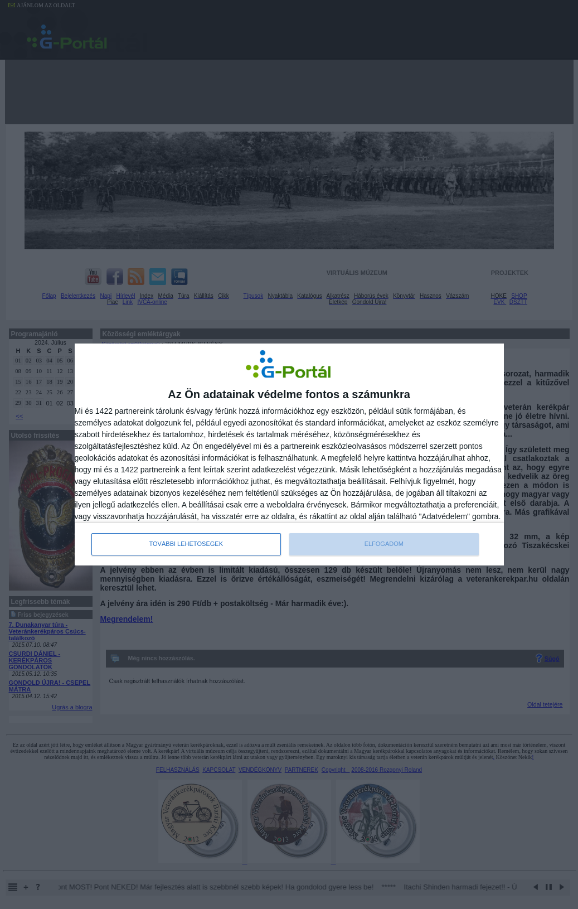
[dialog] (289, 454)
